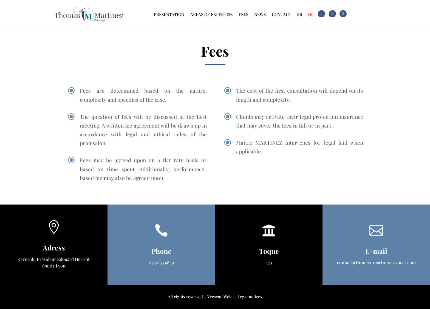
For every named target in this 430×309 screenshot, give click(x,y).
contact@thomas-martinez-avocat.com (376, 262)
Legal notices (249, 296)
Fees (243, 14)
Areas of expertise (211, 14)
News (260, 14)
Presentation (169, 14)
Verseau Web (219, 296)
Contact (281, 14)
